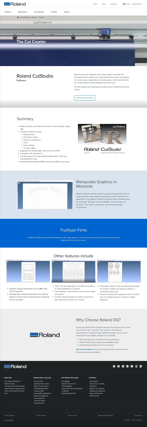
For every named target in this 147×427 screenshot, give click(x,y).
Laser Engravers (39, 398)
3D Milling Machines (41, 388)
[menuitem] (9, 12)
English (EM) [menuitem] (137, 4)
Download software (84, 98)
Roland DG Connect (69, 384)
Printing (8, 378)
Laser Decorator (39, 400)
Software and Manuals (97, 391)
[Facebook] (118, 366)
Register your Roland (97, 388)
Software (34, 17)
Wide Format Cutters (41, 386)
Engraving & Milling (42, 378)
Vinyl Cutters (38, 381)
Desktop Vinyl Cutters (41, 384)
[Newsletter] (114, 366)
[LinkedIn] (141, 366)
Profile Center (94, 396)
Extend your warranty (97, 384)
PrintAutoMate (67, 386)
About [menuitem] (96, 4)
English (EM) (9, 420)
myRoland (93, 386)
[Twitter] (132, 366)
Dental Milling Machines (42, 393)
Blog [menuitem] (104, 4)
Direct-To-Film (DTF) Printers (14, 391)
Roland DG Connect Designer (72, 388)
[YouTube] (136, 366)
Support (92, 378)
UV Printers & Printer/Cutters (15, 386)
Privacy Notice (10, 415)
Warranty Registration (105, 415)
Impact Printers (39, 403)
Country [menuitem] (127, 4)
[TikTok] (127, 366)
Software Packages (70, 378)
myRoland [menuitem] (114, 4)
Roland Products (25, 17)
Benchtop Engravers (41, 396)
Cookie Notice (41, 415)
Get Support (94, 381)
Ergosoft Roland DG (69, 393)
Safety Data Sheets (96, 393)
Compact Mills (39, 391)
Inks (6, 393)
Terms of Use (72, 415)
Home (17, 17)
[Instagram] (123, 366)
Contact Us (138, 415)
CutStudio (41, 17)
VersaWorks (66, 381)
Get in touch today (84, 349)
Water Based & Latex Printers (15, 388)
